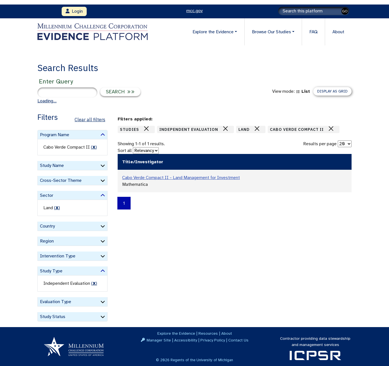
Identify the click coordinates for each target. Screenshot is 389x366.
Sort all (125, 150)
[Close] (146, 128)
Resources (208, 333)
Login (74, 11)
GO (345, 11)
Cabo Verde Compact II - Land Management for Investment (181, 177)
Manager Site (159, 340)
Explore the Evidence (176, 333)
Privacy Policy (212, 340)
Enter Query (56, 81)
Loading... (47, 101)
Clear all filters (90, 119)
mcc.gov (194, 11)
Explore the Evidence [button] (213, 32)
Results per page (320, 144)
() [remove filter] (94, 147)
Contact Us (238, 340)
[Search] (313, 11)
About (338, 32)
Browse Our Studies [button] (271, 32)
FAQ (313, 32)
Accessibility (185, 340)
